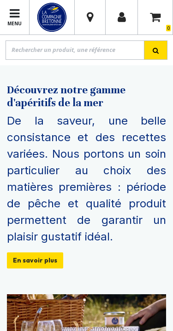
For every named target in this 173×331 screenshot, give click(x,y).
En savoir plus (35, 260)
